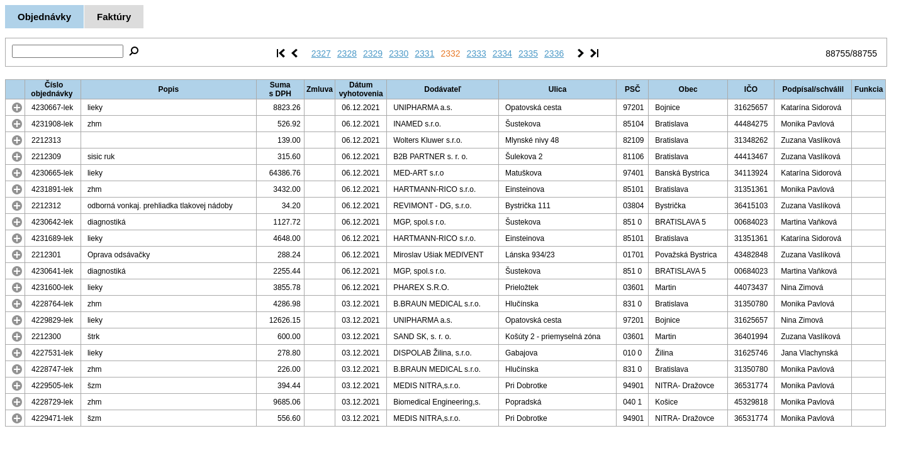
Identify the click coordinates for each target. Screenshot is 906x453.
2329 (373, 53)
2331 (424, 53)
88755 (837, 53)
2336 (554, 53)
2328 (347, 53)
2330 (398, 53)
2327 (321, 53)
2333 (476, 53)
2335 (528, 53)
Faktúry (114, 16)
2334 (502, 53)
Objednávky (44, 16)
